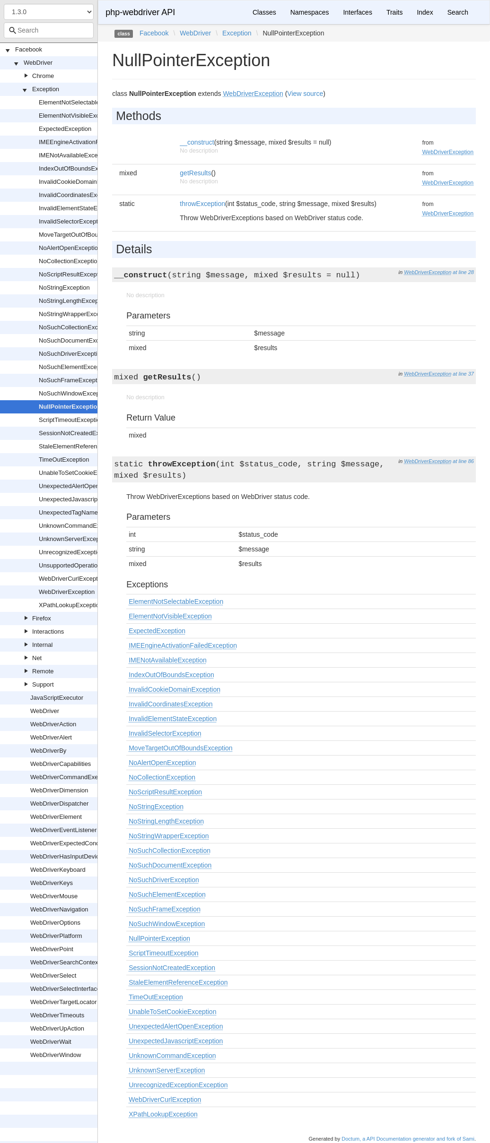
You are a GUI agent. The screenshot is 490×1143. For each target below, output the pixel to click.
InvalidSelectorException (72, 221)
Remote (43, 671)
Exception (45, 89)
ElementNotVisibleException (77, 115)
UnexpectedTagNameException (82, 512)
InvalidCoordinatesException (78, 194)
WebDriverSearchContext (65, 962)
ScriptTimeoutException (71, 419)
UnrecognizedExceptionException (85, 552)
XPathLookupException (71, 605)
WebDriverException (67, 591)
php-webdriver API (140, 12)
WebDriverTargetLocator (63, 1001)
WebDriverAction (53, 724)
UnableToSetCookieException (79, 472)
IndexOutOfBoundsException (78, 168)
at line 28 (463, 272)
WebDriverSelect (53, 975)
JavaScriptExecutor (56, 697)
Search (457, 12)
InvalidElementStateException (80, 208)
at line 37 (463, 374)
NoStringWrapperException (76, 314)
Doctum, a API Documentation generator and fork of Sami (407, 1139)
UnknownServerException (74, 538)
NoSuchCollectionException (76, 327)
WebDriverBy (48, 750)
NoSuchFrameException (72, 380)
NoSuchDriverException (71, 353)
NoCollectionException (70, 261)
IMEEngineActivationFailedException (89, 142)
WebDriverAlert (51, 737)
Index (425, 12)
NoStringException (64, 287)
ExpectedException (65, 128)
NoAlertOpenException (70, 247)
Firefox (41, 618)
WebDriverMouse (54, 896)
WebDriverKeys (51, 882)
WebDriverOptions (55, 922)
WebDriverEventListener (63, 830)
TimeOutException (64, 459)
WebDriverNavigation (59, 909)
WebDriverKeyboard (58, 869)
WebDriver (38, 62)
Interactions (48, 631)
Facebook (28, 49)
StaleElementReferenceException (85, 446)
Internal (42, 644)
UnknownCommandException (79, 525)
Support (43, 684)
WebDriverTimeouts (57, 1015)
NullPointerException (70, 406)
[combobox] (49, 30)
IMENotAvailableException (75, 155)
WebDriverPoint (51, 949)
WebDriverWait (50, 1041)
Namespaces (309, 12)
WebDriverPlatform (56, 935)
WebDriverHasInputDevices (67, 856)
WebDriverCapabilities (60, 763)
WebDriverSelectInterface (65, 988)
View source (305, 93)
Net (37, 658)
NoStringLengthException (73, 300)
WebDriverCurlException (72, 578)
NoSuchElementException (74, 366)
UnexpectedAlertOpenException (82, 486)
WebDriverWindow (55, 1054)
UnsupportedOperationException (83, 565)
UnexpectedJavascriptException (82, 499)
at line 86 (463, 461)
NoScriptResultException (73, 274)
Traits (394, 12)
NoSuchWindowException (74, 393)
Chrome (43, 75)
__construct (197, 142)
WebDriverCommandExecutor (71, 777)
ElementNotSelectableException (83, 102)
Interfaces (357, 12)
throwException (202, 203)
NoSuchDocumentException (77, 340)
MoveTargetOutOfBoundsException (87, 234)
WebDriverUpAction (57, 1028)
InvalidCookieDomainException (81, 181)
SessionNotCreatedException (79, 433)
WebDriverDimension (59, 790)
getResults (195, 173)
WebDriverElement (56, 816)
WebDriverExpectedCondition (70, 843)
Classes (264, 12)
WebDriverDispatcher (59, 803)
